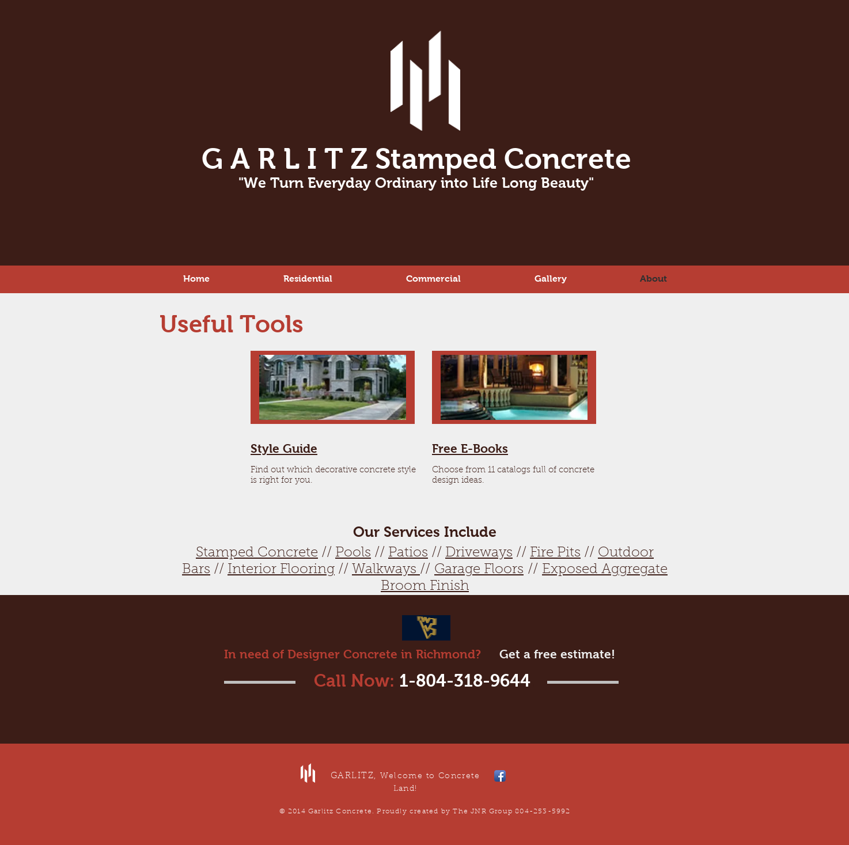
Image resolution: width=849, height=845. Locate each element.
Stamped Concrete (257, 553)
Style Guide (284, 448)
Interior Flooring (281, 570)
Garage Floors (479, 570)
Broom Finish (425, 586)
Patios (408, 553)
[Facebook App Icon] (500, 776)
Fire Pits (555, 553)
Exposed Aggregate (605, 570)
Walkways (386, 570)
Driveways (479, 553)
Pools (353, 553)
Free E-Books (470, 448)
